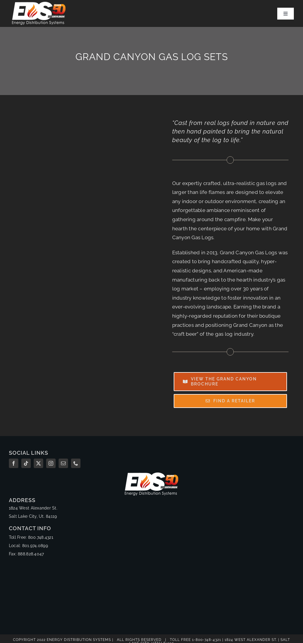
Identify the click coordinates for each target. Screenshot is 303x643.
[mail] (63, 463)
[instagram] (51, 463)
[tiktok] (26, 463)
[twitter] (38, 463)
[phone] (75, 463)
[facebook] (13, 463)
